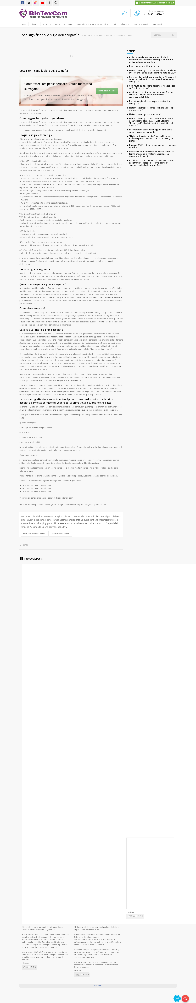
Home (23, 24)
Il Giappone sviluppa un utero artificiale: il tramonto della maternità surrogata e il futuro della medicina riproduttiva (151, 59)
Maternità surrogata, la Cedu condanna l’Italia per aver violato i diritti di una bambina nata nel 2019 (153, 71)
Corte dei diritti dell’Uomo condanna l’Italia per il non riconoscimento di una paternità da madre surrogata (152, 79)
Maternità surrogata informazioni (91, 24)
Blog (93, 36)
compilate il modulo (106, 91)
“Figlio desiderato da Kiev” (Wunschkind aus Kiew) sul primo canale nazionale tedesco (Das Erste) (151, 138)
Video (57, 24)
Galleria (123, 24)
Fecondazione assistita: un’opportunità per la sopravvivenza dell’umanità (150, 130)
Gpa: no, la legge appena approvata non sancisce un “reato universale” (152, 87)
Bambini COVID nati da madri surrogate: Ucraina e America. (153, 146)
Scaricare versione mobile (34, 533)
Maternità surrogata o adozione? (145, 114)
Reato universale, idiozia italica (144, 66)
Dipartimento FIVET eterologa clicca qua (155, 2)
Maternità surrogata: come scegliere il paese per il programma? (152, 108)
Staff (114, 24)
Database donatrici (141, 24)
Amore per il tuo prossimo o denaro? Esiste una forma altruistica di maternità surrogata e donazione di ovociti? (151, 154)
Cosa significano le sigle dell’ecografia (43, 71)
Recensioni (68, 24)
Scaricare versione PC (60, 533)
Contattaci (157, 24)
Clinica (33, 24)
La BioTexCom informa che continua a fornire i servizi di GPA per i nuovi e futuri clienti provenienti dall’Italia (151, 94)
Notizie (46, 24)
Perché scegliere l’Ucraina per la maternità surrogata (149, 102)
